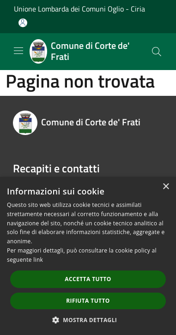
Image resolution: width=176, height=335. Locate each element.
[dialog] (88, 256)
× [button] (165, 186)
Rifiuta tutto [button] (88, 301)
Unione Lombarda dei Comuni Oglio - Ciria (79, 8)
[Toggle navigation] (18, 50)
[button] (88, 319)
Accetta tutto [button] (88, 279)
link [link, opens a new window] (38, 260)
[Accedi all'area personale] (23, 23)
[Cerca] (156, 51)
